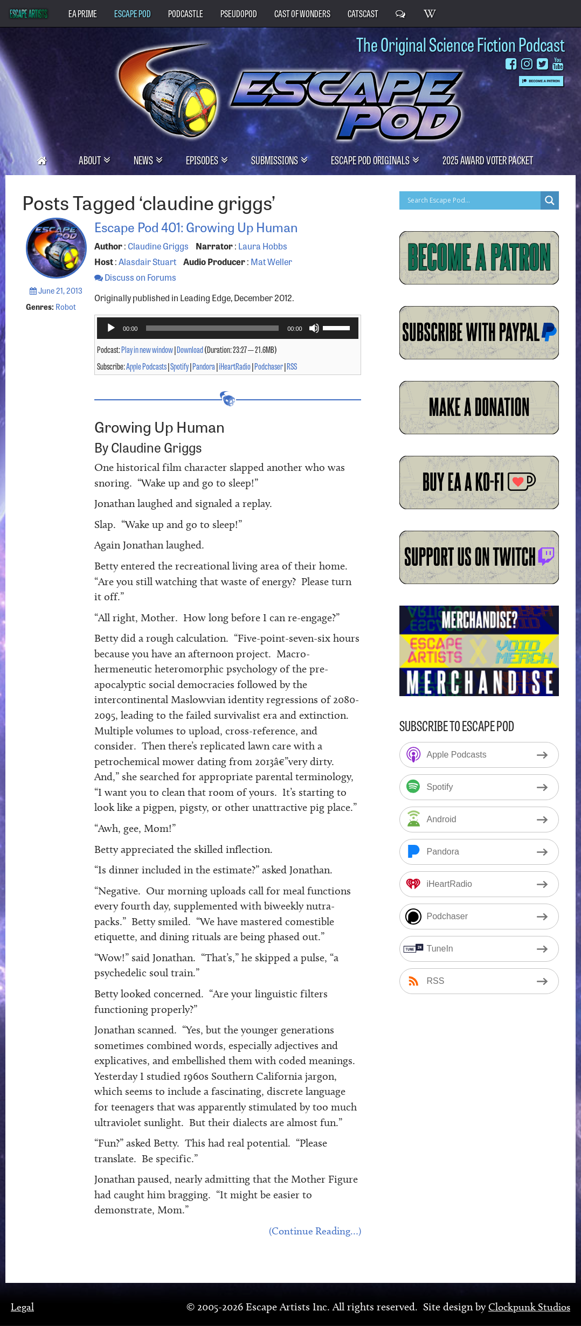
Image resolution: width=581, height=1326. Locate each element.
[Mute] (314, 328)
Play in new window (147, 349)
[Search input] (472, 200)
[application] (227, 328)
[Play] (111, 328)
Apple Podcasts (146, 365)
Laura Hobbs (262, 245)
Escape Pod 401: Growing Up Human (213, 225)
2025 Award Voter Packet (487, 160)
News (144, 160)
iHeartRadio (235, 365)
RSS (292, 365)
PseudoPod (238, 13)
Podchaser (268, 365)
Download (190, 349)
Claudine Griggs (158, 245)
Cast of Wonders (302, 13)
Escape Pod (132, 13)
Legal (22, 1307)
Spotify (179, 365)
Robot (66, 306)
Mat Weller (271, 261)
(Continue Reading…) (312, 1231)
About (90, 160)
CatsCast (363, 13)
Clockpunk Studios (526, 1307)
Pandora (203, 365)
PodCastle (185, 13)
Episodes (203, 160)
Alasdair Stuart (147, 261)
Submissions (275, 160)
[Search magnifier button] (550, 200)
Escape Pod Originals (371, 160)
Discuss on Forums (135, 276)
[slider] (212, 328)
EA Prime (82, 13)
